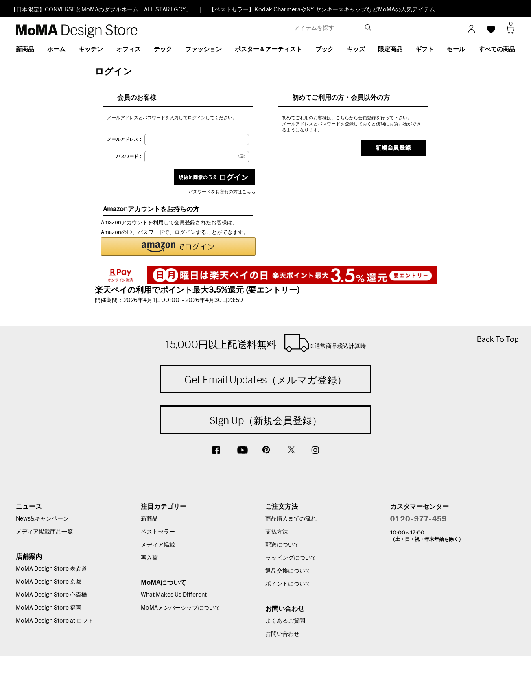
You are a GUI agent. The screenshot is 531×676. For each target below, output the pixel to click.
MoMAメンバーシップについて (181, 608)
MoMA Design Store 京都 (48, 582)
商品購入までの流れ (291, 519)
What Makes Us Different (174, 595)
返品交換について (288, 571)
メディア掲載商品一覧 (44, 532)
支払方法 (276, 532)
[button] (178, 246)
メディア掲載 (158, 545)
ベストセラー (158, 532)
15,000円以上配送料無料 (265, 342)
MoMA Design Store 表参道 (51, 569)
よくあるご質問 (285, 621)
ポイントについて (288, 584)
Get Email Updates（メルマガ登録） (265, 379)
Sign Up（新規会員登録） (266, 420)
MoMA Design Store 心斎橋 (51, 595)
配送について (282, 545)
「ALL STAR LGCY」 (165, 10)
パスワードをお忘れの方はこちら (222, 192)
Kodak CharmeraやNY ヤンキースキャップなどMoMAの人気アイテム (344, 10)
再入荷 (149, 558)
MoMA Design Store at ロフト (55, 621)
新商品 (149, 519)
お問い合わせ (282, 634)
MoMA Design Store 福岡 (48, 608)
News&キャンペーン (42, 519)
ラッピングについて (291, 558)
